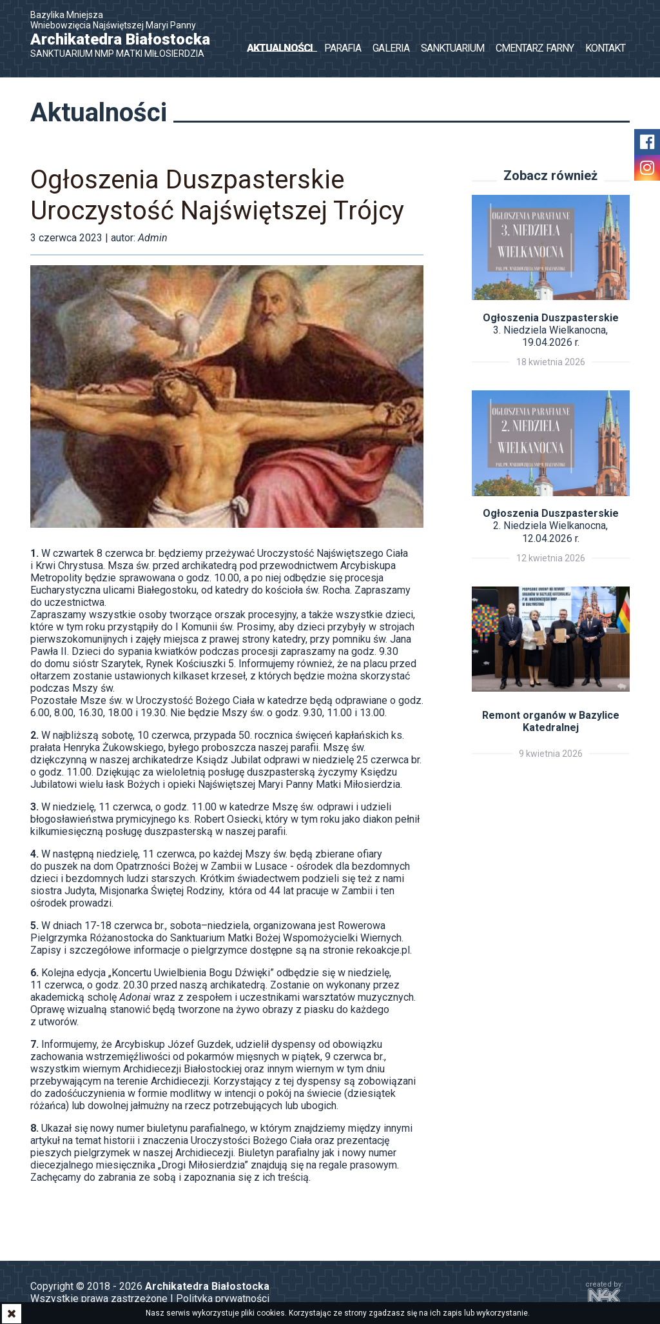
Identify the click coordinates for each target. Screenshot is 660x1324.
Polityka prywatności (222, 1298)
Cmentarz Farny (535, 48)
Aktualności (280, 48)
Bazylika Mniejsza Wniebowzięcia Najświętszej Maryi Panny (127, 34)
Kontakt (605, 48)
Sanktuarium (452, 48)
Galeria (391, 48)
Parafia (342, 48)
